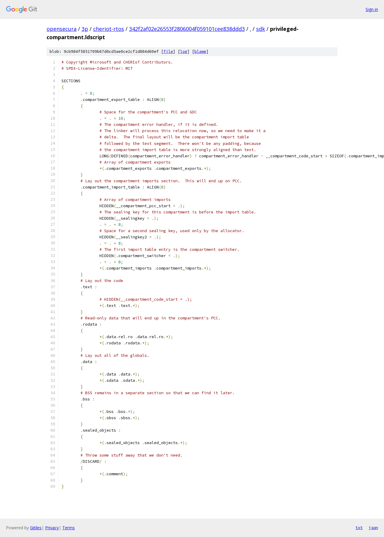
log (183, 51)
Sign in (372, 9)
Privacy (52, 527)
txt (359, 527)
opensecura (62, 28)
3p (85, 28)
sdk (260, 28)
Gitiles (36, 527)
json (373, 527)
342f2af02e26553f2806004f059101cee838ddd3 (187, 28)
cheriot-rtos (108, 28)
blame (200, 51)
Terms (68, 527)
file (168, 51)
